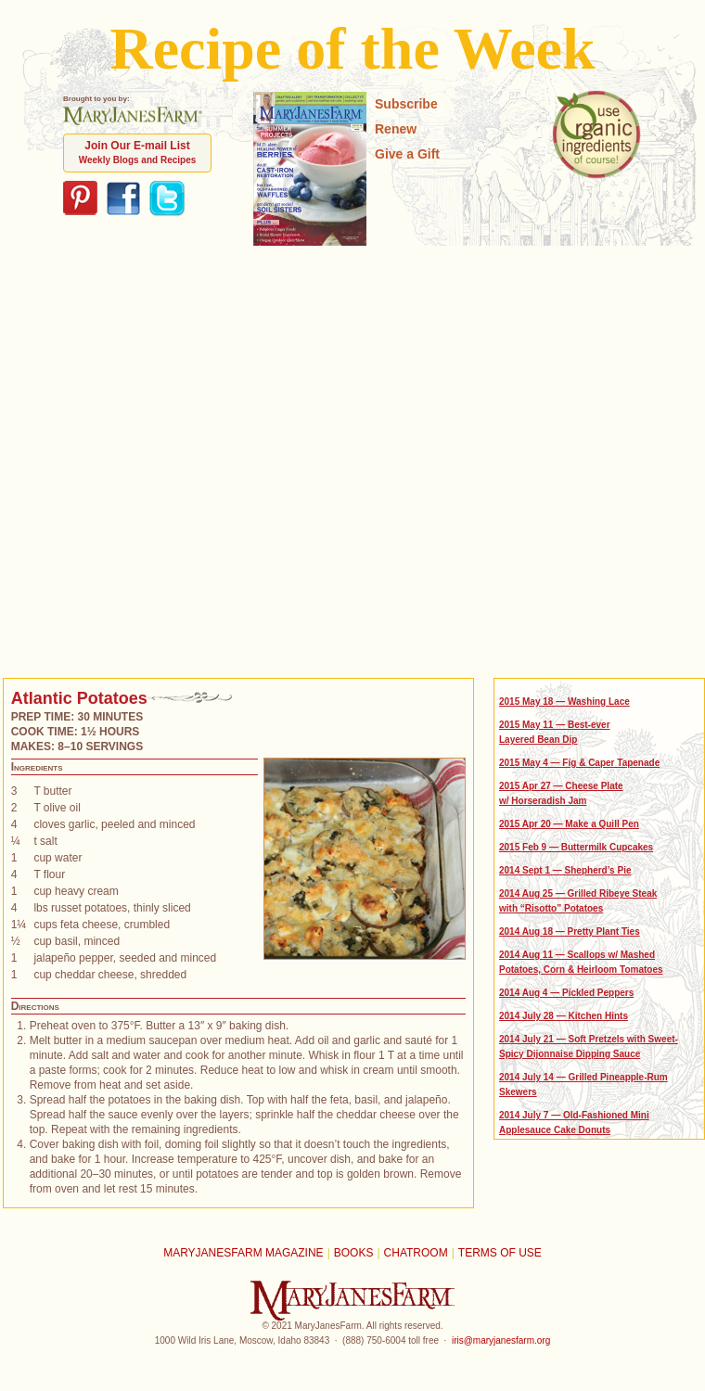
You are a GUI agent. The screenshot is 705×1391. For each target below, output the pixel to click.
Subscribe (406, 103)
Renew (396, 128)
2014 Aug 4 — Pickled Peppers (566, 993)
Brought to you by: (132, 110)
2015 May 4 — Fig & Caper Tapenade (579, 763)
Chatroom (416, 1252)
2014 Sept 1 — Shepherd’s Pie (565, 870)
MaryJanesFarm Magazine (243, 1252)
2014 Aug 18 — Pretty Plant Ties (569, 931)
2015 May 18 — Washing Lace (564, 701)
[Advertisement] (197, 459)
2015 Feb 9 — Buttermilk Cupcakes (576, 847)
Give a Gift (407, 154)
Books (354, 1252)
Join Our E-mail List (138, 152)
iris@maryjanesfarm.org (501, 1340)
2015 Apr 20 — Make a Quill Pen (569, 824)
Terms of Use (500, 1252)
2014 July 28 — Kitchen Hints (563, 1016)
